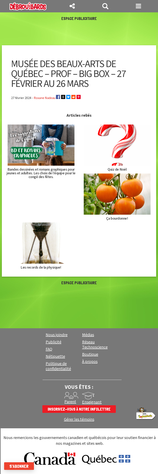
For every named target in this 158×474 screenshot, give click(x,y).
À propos (90, 362)
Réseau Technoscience (95, 344)
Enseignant (92, 402)
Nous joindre (56, 335)
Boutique (90, 354)
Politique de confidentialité (58, 366)
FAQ (49, 349)
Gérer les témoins (79, 419)
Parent (70, 402)
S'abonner (19, 466)
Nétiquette (55, 356)
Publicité (53, 342)
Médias (88, 335)
